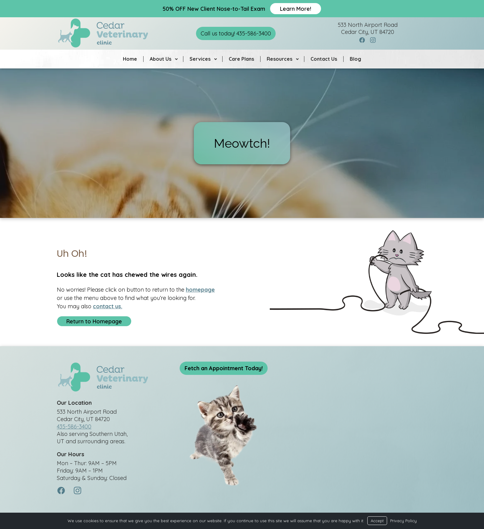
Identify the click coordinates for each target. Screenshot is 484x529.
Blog (355, 59)
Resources (279, 59)
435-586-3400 (74, 427)
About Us (160, 59)
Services (200, 59)
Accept (377, 520)
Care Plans (241, 59)
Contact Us (324, 59)
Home (130, 59)
